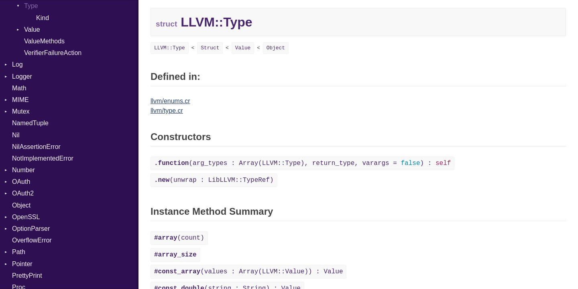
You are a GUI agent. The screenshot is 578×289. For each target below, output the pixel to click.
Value (32, 29)
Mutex (21, 111)
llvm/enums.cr (170, 101)
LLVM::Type (169, 48)
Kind (42, 17)
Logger (22, 76)
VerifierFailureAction (52, 52)
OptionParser (31, 228)
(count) (179, 238)
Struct (210, 48)
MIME (20, 99)
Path (18, 251)
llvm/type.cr (167, 110)
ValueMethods (44, 41)
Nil (16, 135)
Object (21, 205)
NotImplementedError (42, 158)
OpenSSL (26, 217)
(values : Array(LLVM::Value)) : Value (248, 271)
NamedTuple (30, 123)
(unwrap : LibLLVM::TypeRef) (214, 180)
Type (31, 5)
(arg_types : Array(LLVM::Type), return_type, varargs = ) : (302, 163)
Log (17, 64)
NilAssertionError (36, 146)
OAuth (21, 181)
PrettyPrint (27, 275)
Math (19, 88)
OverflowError (32, 240)
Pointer (22, 264)
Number (23, 170)
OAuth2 (23, 193)
